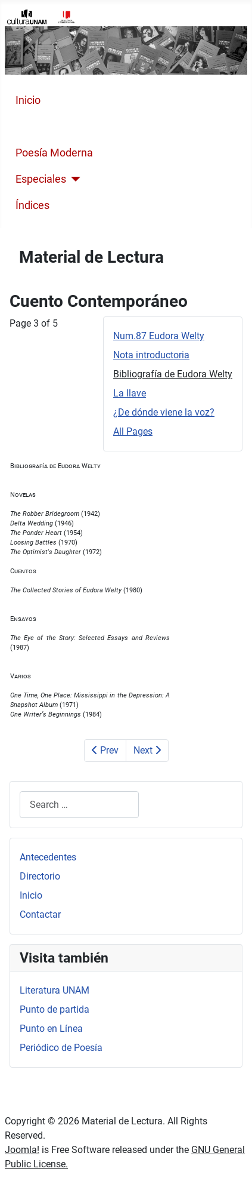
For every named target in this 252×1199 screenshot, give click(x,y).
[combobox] (79, 804)
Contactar (40, 914)
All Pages (133, 431)
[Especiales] (73, 179)
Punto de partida (54, 1009)
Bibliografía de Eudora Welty (172, 374)
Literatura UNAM (54, 990)
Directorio (40, 876)
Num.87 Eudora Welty (158, 336)
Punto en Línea (51, 1028)
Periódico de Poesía (61, 1047)
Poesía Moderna (54, 153)
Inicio (28, 100)
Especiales (40, 179)
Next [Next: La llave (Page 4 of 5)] (147, 750)
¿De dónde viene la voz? (163, 412)
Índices (32, 205)
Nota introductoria (151, 355)
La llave (129, 393)
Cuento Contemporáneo (72, 127)
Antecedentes (48, 857)
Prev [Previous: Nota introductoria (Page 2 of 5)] (105, 750)
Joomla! (22, 1149)
